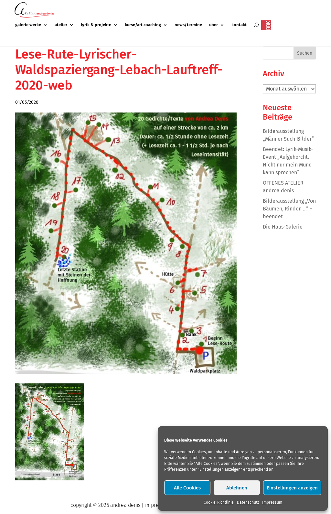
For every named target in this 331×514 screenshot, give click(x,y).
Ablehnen (236, 488)
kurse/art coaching (143, 25)
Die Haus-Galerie (283, 227)
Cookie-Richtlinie (219, 502)
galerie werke (28, 25)
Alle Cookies (187, 488)
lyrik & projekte (96, 25)
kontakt (239, 25)
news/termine (188, 25)
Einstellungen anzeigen (292, 488)
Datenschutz (248, 502)
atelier (61, 25)
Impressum (272, 502)
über (213, 25)
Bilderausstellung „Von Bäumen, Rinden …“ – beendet (289, 209)
